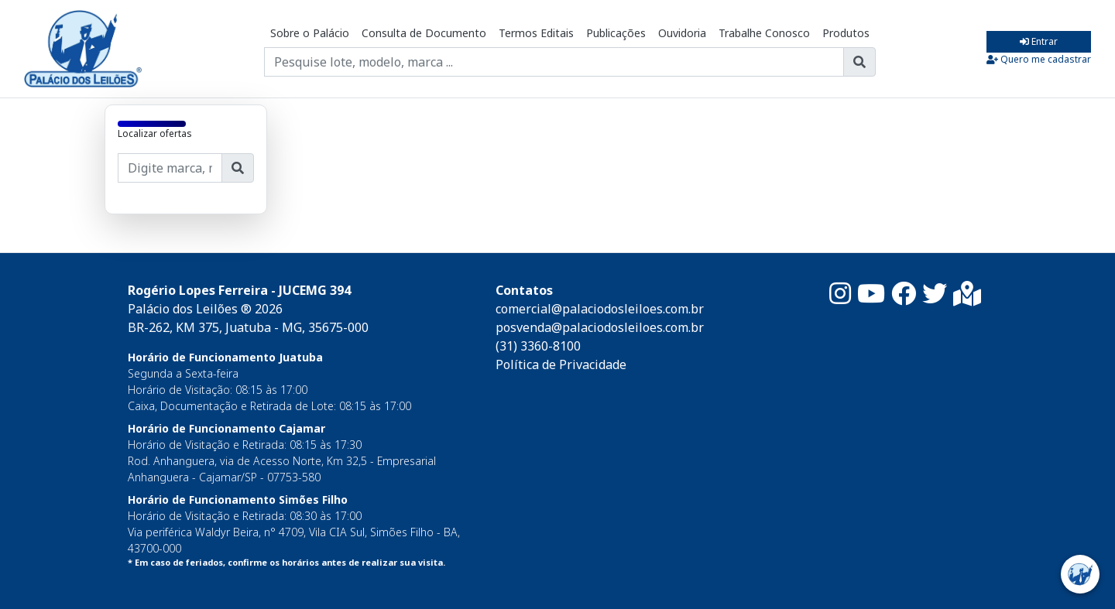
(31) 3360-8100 (538, 345)
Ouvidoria (682, 33)
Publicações (616, 33)
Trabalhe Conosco (764, 33)
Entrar (1039, 41)
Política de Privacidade (561, 364)
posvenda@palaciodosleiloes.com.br (600, 327)
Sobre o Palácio (309, 33)
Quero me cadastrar (1038, 59)
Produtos (846, 33)
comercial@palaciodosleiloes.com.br (600, 308)
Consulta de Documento (424, 33)
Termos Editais (536, 33)
